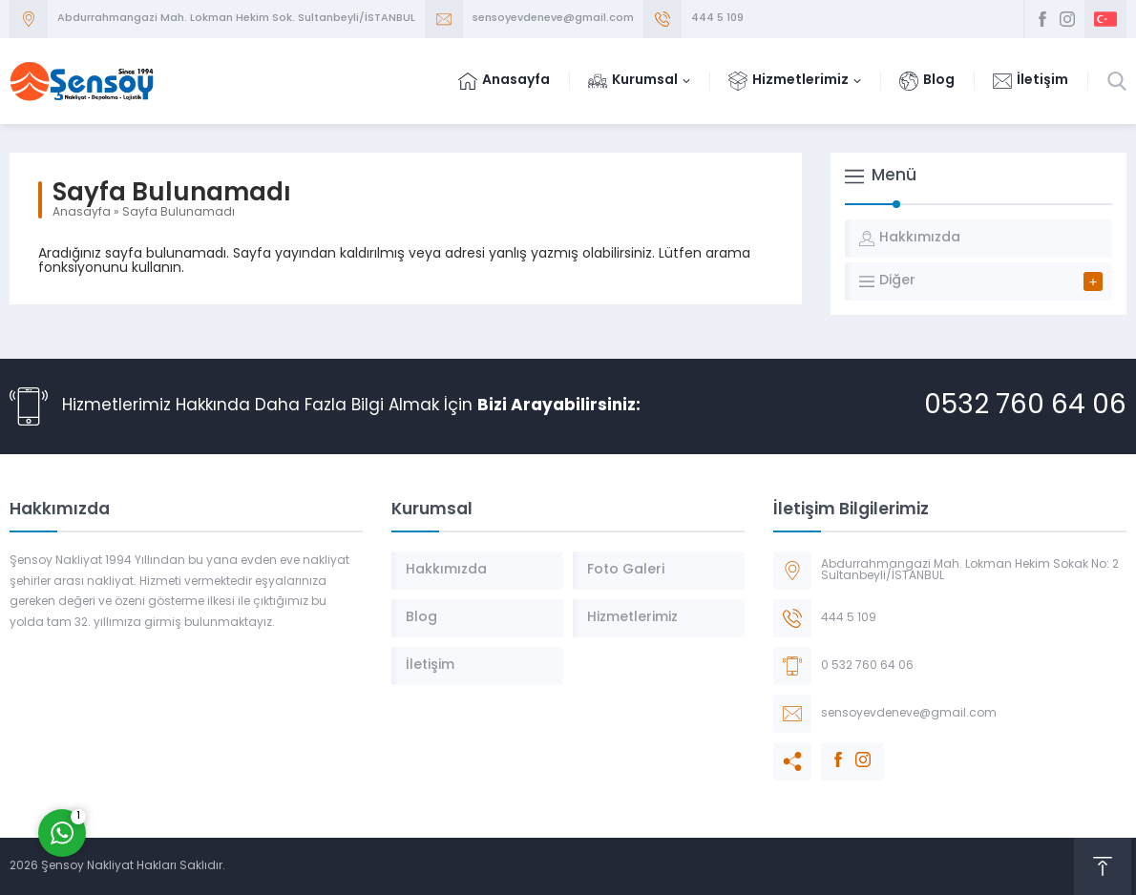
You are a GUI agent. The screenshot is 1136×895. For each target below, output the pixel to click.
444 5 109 (717, 18)
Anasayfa (82, 213)
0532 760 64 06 (1025, 406)
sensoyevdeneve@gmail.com (553, 18)
